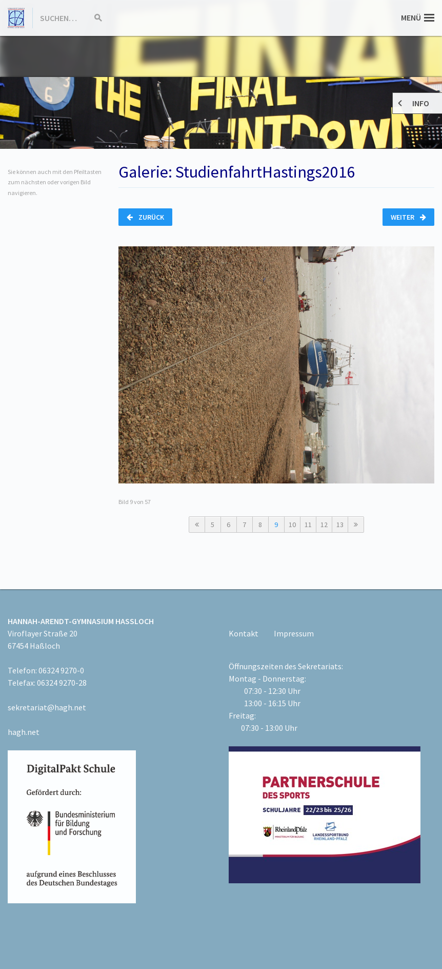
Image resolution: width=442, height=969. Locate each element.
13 (340, 524)
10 (292, 524)
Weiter (408, 217)
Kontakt (243, 633)
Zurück (145, 217)
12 (324, 524)
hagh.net (23, 732)
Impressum (294, 633)
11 (308, 524)
